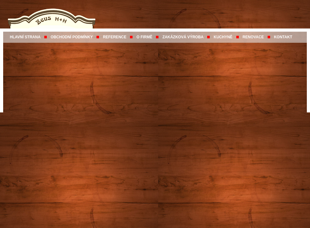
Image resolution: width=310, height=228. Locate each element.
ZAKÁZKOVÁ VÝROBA (182, 37)
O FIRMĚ (144, 37)
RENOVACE (253, 37)
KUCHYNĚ (223, 37)
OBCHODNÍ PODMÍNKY (72, 37)
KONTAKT (283, 37)
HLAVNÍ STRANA (25, 37)
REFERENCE (114, 37)
